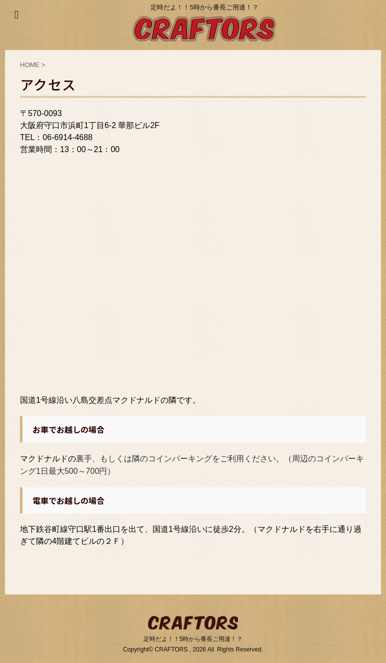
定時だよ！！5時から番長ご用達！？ (193, 638)
